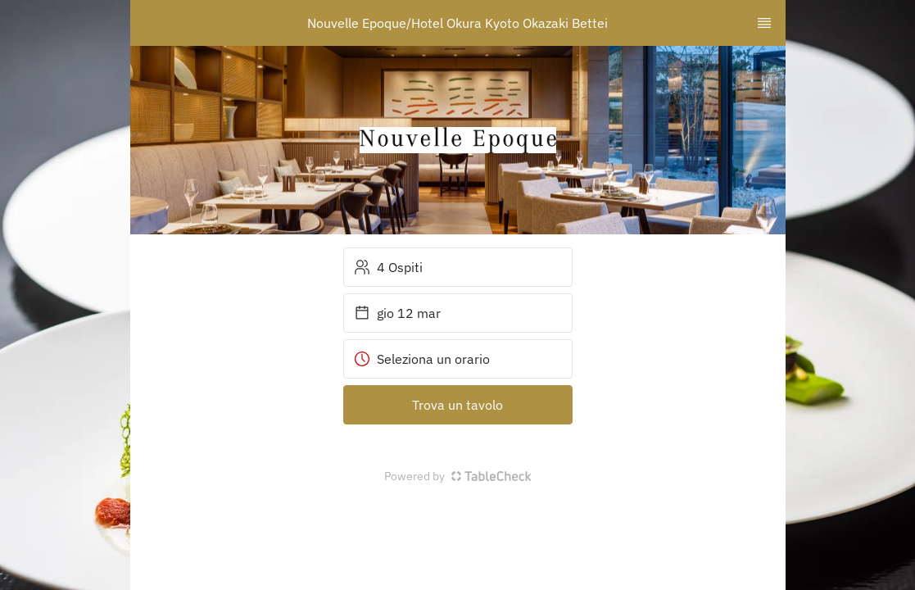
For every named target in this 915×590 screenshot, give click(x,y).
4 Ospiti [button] (388, 267)
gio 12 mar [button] (397, 313)
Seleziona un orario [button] (422, 359)
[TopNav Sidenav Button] (764, 23)
